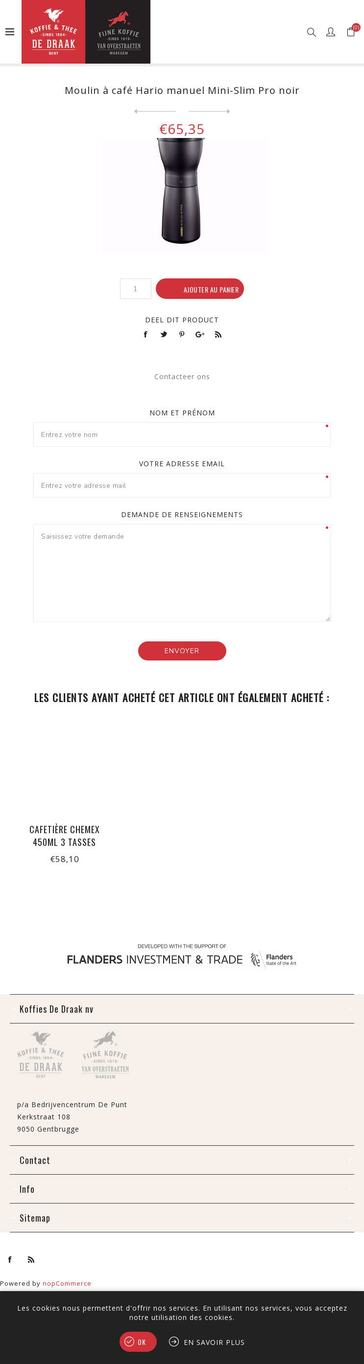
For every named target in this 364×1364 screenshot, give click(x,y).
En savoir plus (214, 1342)
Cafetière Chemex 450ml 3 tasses (64, 835)
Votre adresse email (182, 463)
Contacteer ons (182, 376)
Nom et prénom (182, 412)
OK (142, 1342)
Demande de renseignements (182, 514)
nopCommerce (67, 1283)
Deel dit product (182, 319)
